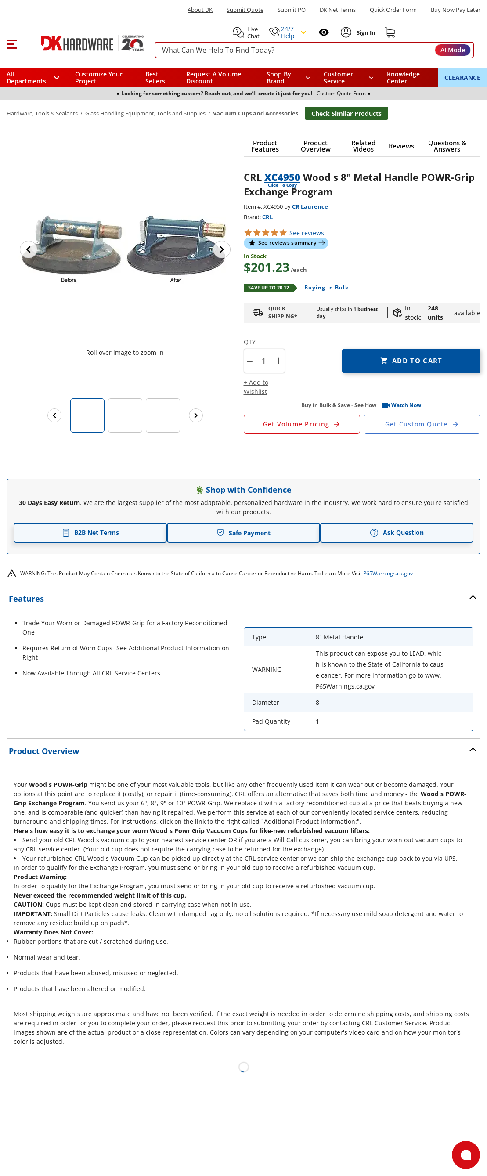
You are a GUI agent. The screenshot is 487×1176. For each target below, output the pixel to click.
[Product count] (264, 361)
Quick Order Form (393, 10)
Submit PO (292, 10)
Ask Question (397, 532)
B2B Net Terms (90, 532)
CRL (267, 217)
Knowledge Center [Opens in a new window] (403, 77)
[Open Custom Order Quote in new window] (422, 424)
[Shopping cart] (390, 32)
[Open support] (466, 1155)
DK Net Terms (338, 10)
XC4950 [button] (282, 177)
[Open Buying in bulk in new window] (323, 288)
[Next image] (222, 249)
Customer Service (338, 78)
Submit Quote (245, 10)
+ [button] (278, 361)
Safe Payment (243, 533)
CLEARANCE (462, 77)
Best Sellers (155, 77)
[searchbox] (314, 50)
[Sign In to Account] (365, 32)
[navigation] (349, 77)
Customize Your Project (99, 77)
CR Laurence (310, 206)
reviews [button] (306, 233)
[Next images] (196, 415)
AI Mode (452, 50)
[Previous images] (54, 415)
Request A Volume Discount (213, 77)
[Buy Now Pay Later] (455, 9)
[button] (12, 43)
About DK (200, 10)
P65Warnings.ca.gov (388, 573)
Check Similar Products (346, 113)
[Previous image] (28, 249)
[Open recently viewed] (323, 32)
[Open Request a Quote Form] (302, 424)
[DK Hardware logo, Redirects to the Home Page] (83, 43)
